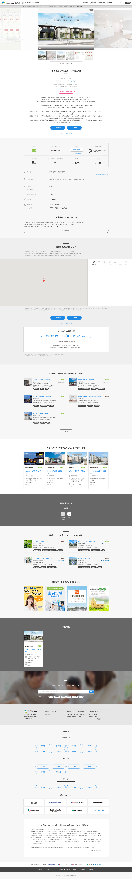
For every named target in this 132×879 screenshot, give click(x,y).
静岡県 (90, 787)
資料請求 (58, 127)
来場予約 (74, 127)
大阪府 (43, 766)
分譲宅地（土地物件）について (74, 716)
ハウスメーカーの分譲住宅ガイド (97, 719)
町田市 (51, 696)
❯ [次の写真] (91, 29)
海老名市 (57, 696)
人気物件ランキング (93, 711)
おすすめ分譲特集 (93, 714)
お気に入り (111, 2)
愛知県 (43, 787)
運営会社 (61, 869)
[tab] (94, 262)
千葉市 (68, 696)
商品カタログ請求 (93, 716)
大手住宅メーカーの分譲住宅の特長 (75, 711)
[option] (66, 29)
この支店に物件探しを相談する (67, 341)
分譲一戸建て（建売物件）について (75, 714)
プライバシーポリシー (50, 869)
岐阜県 (59, 787)
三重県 (74, 787)
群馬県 (60, 6)
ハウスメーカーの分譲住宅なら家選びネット (33, 6)
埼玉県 (90, 746)
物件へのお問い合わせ (79, 336)
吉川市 (63, 696)
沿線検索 (93, 2)
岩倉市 (81, 696)
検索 (91, 691)
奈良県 (43, 772)
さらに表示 (66, 431)
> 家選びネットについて (95, 850)
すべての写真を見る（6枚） (66, 63)
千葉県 (74, 746)
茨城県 (43, 751)
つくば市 (75, 696)
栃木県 (59, 751)
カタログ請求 (102, 2)
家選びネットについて (19, 3)
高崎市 (65, 6)
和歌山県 (58, 772)
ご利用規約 (39, 869)
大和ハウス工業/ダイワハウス (50, 6)
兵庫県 (59, 766)
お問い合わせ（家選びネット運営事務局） (76, 869)
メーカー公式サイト (66, 133)
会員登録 (128, 3)
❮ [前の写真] (40, 29)
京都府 (74, 766)
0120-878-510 (52, 336)
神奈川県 (58, 746)
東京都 (43, 746)
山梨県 (90, 751)
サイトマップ (92, 869)
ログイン (121, 3)
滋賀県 (90, 766)
